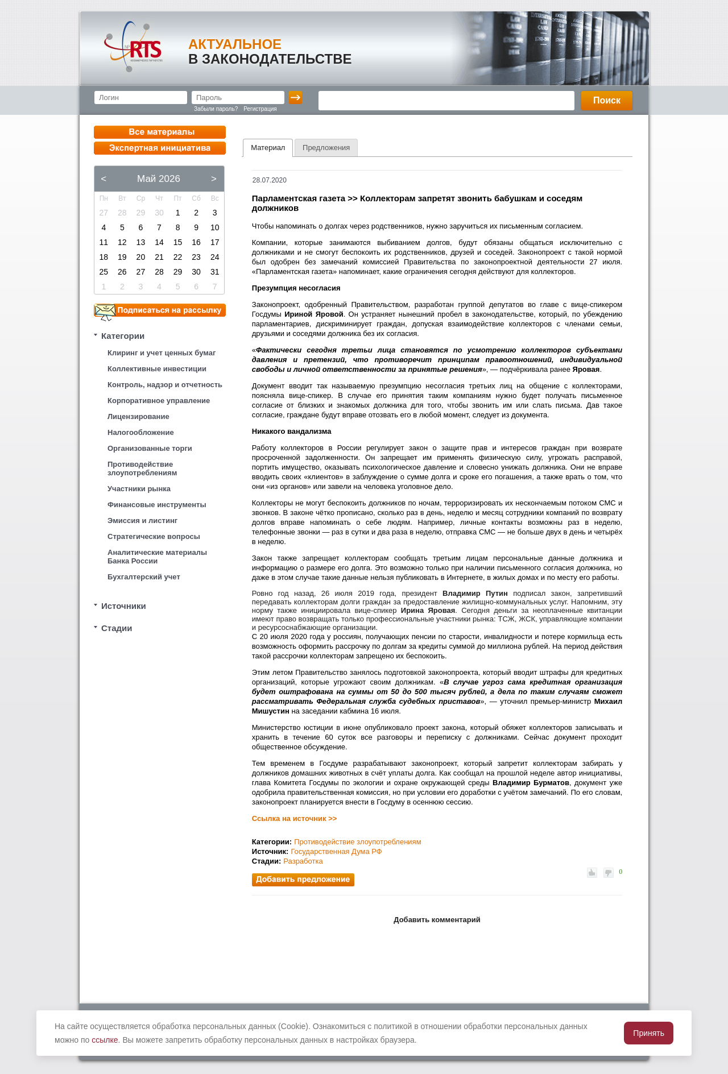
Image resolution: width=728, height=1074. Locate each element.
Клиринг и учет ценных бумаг (161, 353)
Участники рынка (139, 488)
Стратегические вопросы (153, 536)
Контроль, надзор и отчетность (164, 384)
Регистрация (259, 109)
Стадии (117, 628)
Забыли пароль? (216, 109)
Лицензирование (138, 416)
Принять (648, 1033)
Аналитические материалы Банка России (157, 556)
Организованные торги (149, 448)
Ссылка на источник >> (294, 818)
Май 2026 (158, 178)
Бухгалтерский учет (143, 577)
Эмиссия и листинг (142, 520)
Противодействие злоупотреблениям (142, 468)
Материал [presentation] (268, 147)
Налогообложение (140, 432)
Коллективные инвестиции (156, 368)
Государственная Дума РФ (336, 851)
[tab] (268, 148)
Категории (122, 336)
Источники (123, 606)
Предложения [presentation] (326, 147)
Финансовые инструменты (156, 504)
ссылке (105, 1039)
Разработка (302, 861)
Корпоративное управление (158, 400)
